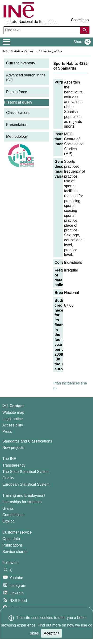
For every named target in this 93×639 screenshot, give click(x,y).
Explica (8, 521)
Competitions (13, 515)
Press (7, 432)
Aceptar (51, 633)
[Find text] (42, 30)
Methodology (17, 136)
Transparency (13, 465)
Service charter (15, 552)
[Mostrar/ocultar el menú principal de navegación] (6, 42)
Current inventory (20, 63)
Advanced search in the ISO (26, 77)
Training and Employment (23, 495)
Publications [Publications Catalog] (12, 545)
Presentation (16, 125)
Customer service (17, 532)
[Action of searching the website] (84, 30)
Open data (11, 539)
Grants (8, 508)
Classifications (18, 113)
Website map (13, 412)
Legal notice (12, 419)
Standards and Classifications (27, 441)
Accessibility (12, 425)
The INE (9, 459)
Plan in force (16, 92)
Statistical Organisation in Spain (32, 51)
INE (4, 51)
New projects (13, 448)
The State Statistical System (26, 472)
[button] (81, 42)
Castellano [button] (80, 20)
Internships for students (22, 502)
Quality (8, 478)
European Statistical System (26, 484)
